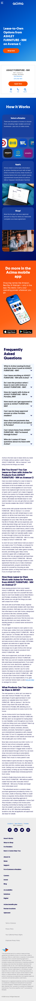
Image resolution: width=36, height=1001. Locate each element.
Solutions (7, 894)
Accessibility (8, 890)
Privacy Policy (9, 929)
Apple (11, 332)
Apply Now (18, 84)
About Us (7, 857)
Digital (6, 898)
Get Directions (18, 76)
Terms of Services (11, 923)
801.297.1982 (30, 680)
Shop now (11, 51)
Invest (6, 880)
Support (6, 865)
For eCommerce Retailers (12, 869)
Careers (6, 876)
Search (25, 90)
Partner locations (10, 909)
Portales (26, 823)
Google (26, 332)
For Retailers (8, 847)
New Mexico (18, 823)
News (5, 861)
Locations (10, 823)
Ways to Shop (8, 843)
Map (11, 90)
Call (18, 90)
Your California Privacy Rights (14, 935)
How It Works (8, 838)
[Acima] (18, 4)
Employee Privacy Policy (13, 940)
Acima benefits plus (10, 904)
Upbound (7, 913)
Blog (5, 884)
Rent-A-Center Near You (12, 851)
